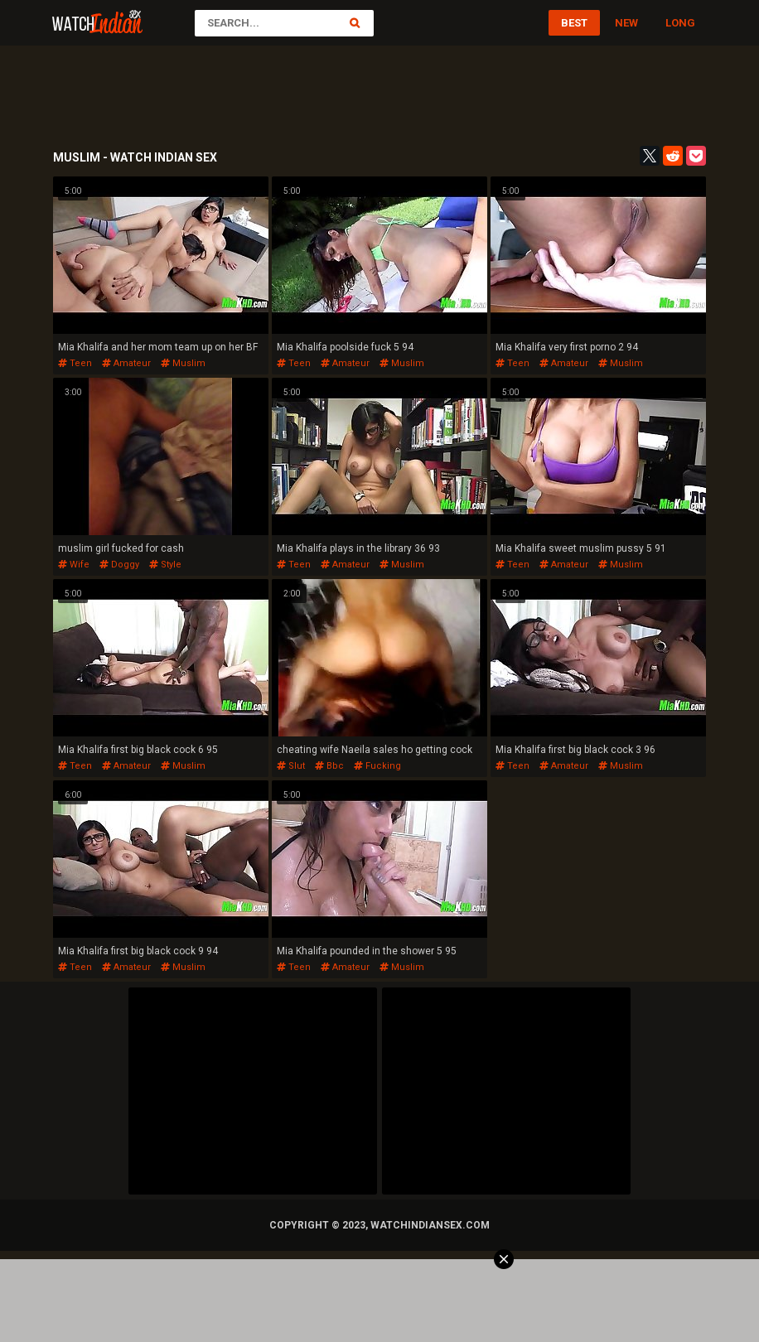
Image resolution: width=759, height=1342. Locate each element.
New (626, 23)
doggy (119, 564)
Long (680, 23)
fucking (377, 765)
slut (291, 765)
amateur (126, 363)
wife (73, 564)
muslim (183, 363)
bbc (329, 765)
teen (75, 363)
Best (574, 23)
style (165, 564)
